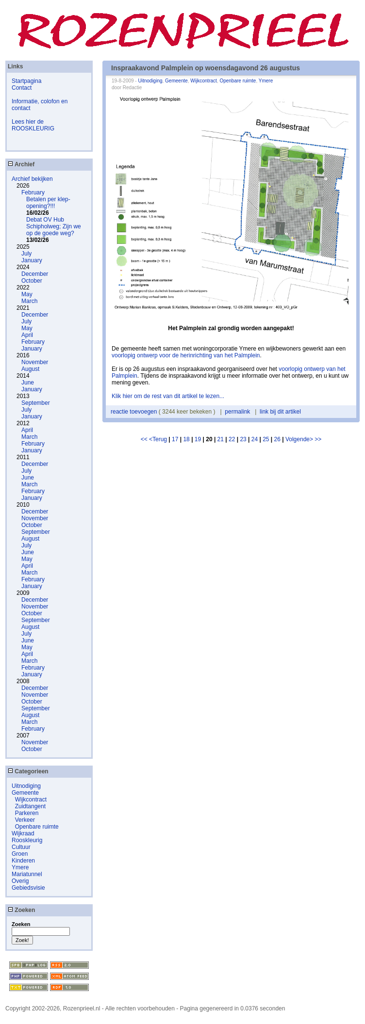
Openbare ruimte (37, 826)
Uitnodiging (26, 786)
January (31, 260)
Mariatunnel (27, 874)
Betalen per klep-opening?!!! (48, 202)
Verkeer (25, 819)
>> (318, 439)
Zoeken (21, 910)
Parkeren (27, 813)
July (26, 253)
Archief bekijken (32, 179)
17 (175, 439)
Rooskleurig (27, 840)
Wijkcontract (31, 799)
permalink (237, 411)
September (35, 403)
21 (220, 439)
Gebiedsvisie (28, 887)
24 (254, 439)
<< (145, 439)
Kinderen (23, 860)
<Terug (158, 439)
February (33, 192)
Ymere (20, 867)
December (34, 274)
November (34, 362)
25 (266, 439)
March (29, 301)
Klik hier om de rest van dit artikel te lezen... (168, 396)
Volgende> (300, 439)
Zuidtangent (30, 806)
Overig (20, 881)
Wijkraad (23, 833)
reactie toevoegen (135, 411)
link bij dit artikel (280, 411)
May (27, 294)
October (31, 280)
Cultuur (21, 847)
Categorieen (28, 771)
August (30, 369)
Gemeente (25, 792)
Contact (22, 87)
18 (186, 439)
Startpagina (26, 81)
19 (198, 439)
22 (232, 439)
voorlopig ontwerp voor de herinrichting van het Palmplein (186, 355)
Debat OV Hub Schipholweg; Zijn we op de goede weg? (53, 226)
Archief (21, 164)
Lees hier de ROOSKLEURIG (33, 125)
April (27, 335)
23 (243, 439)
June (27, 382)
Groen (20, 853)
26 (277, 439)
